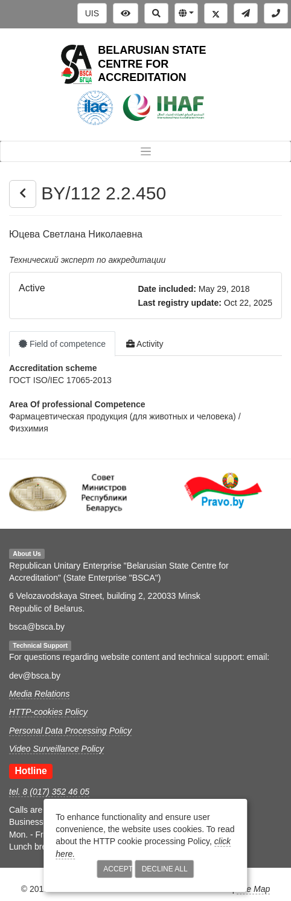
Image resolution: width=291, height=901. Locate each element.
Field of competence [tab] (62, 344)
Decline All (165, 869)
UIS (92, 13)
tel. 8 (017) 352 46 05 (49, 791)
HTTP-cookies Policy (48, 712)
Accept (117, 869)
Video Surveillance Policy (56, 749)
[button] (186, 13)
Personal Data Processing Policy (70, 730)
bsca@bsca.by (37, 626)
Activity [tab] (144, 344)
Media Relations (39, 694)
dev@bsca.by (34, 675)
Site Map (253, 889)
